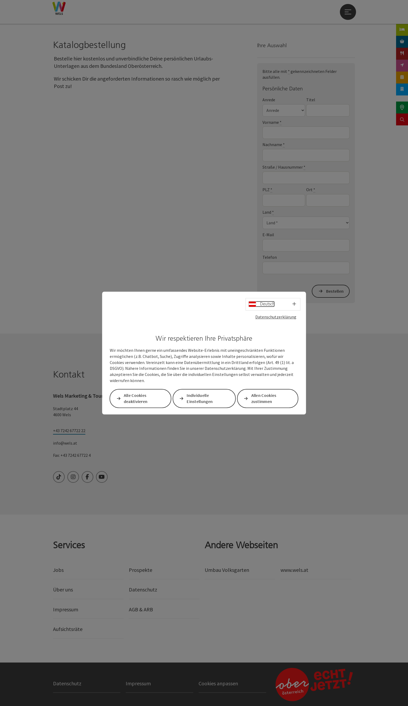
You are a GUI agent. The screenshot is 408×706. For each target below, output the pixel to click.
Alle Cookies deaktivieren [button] (136, 398)
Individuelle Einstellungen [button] (200, 398)
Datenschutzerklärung (275, 316)
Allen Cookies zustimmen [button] (264, 398)
